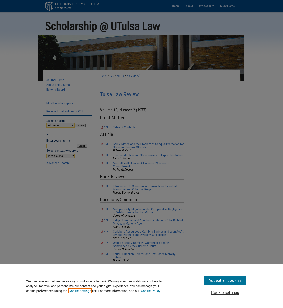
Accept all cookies (225, 280)
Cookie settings (80, 291)
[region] (141, 286)
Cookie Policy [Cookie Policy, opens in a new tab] (150, 291)
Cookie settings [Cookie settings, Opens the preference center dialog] (225, 292)
